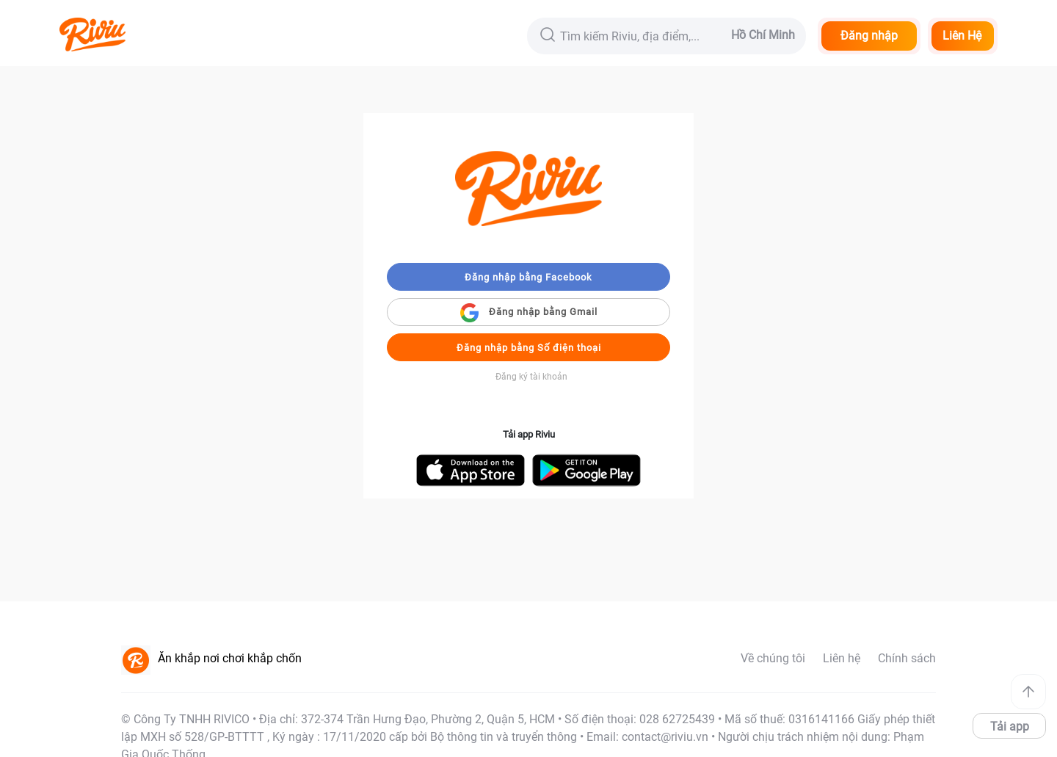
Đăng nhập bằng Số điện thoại (529, 347)
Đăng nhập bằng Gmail (528, 312)
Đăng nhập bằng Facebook (528, 277)
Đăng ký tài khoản (531, 377)
